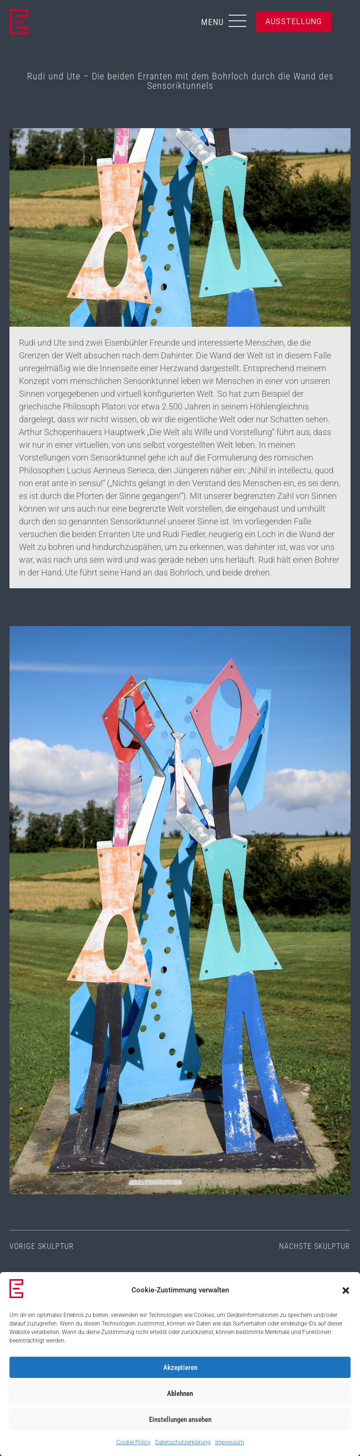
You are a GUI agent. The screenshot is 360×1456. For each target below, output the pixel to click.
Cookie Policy (133, 1442)
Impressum (229, 1442)
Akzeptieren (180, 1367)
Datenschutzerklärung (183, 1442)
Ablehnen (180, 1393)
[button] (346, 1290)
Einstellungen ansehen (180, 1419)
